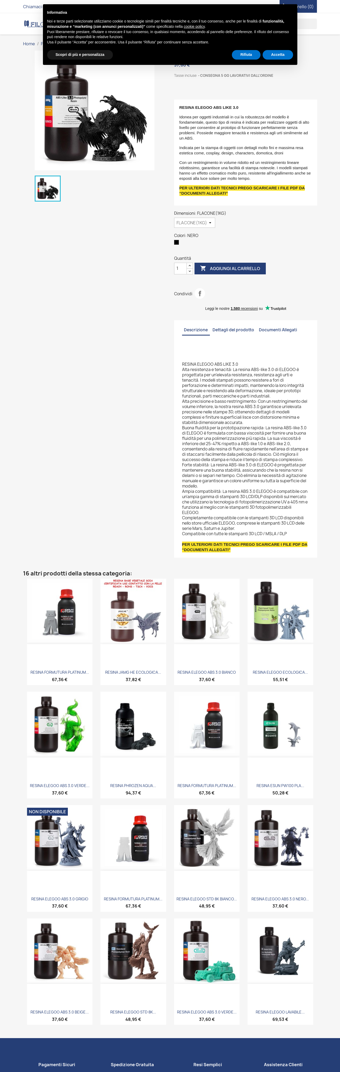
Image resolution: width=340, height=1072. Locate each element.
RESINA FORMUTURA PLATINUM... (59, 672)
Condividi (200, 293)
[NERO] (177, 243)
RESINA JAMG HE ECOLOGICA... (133, 672)
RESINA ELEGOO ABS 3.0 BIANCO (207, 672)
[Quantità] (180, 268)
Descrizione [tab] (196, 330)
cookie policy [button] (194, 26)
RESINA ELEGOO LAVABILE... (280, 1012)
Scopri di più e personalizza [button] (80, 54)
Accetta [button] (278, 54)
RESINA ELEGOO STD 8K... (133, 1012)
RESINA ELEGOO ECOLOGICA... (280, 672)
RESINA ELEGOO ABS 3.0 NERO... (280, 898)
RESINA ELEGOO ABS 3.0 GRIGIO (59, 898)
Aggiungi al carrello (230, 268)
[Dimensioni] (194, 223)
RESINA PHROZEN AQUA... (133, 785)
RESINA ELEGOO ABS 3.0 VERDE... (60, 785)
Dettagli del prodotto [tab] (233, 330)
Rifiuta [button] (246, 54)
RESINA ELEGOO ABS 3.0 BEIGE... (59, 1012)
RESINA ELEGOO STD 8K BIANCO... (206, 898)
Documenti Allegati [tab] (278, 330)
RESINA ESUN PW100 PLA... (280, 785)
